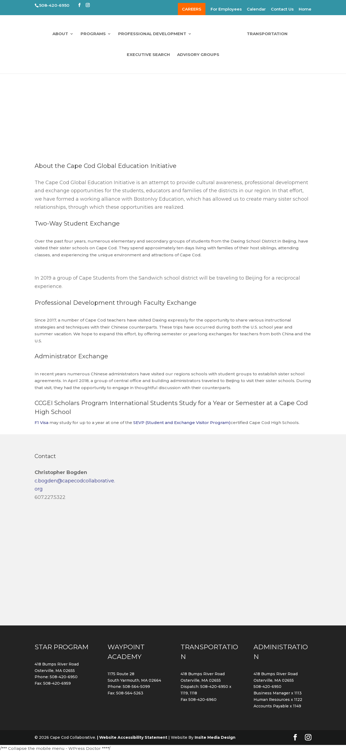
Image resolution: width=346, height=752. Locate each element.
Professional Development (154, 33)
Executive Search (148, 54)
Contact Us (282, 9)
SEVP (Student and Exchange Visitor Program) (182, 422)
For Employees (226, 9)
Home (305, 9)
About (62, 33)
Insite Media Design (215, 737)
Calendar (256, 9)
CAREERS (191, 9)
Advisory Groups (198, 54)
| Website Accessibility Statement (132, 737)
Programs (94, 33)
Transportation (265, 33)
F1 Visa (41, 422)
